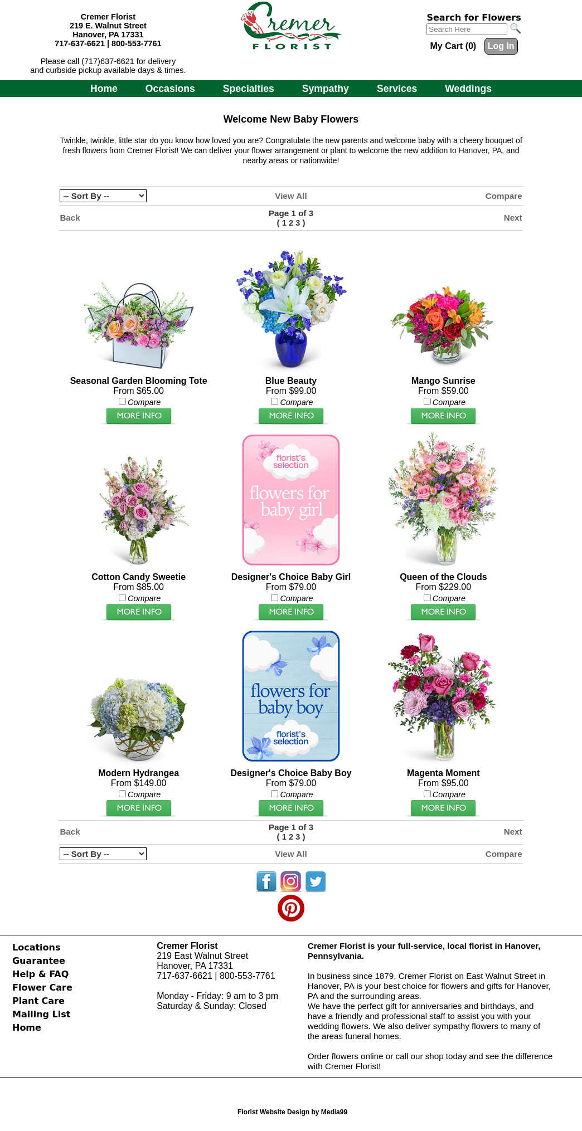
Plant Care (38, 1001)
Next (513, 217)
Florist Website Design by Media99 (292, 1112)
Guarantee (38, 961)
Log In (501, 46)
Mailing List (41, 1014)
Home (104, 88)
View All (291, 196)
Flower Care (42, 987)
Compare (504, 196)
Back (70, 217)
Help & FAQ (40, 974)
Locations (36, 947)
